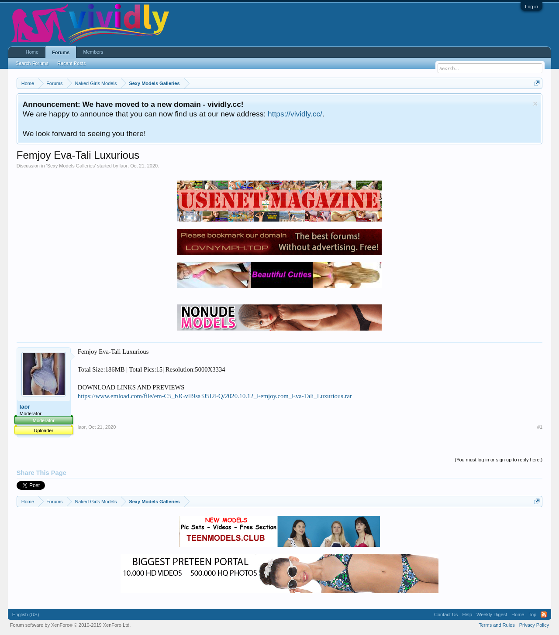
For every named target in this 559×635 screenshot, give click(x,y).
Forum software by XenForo (70, 625)
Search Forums (32, 63)
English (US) (25, 614)
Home (32, 52)
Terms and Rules (497, 625)
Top (532, 614)
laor (124, 165)
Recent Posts (71, 63)
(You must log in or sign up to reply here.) (498, 459)
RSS (544, 614)
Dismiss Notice (535, 103)
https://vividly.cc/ (295, 113)
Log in (531, 6)
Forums (60, 52)
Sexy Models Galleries (71, 165)
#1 (539, 427)
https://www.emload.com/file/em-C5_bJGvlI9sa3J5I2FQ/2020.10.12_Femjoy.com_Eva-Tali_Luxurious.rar (215, 396)
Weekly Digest (491, 614)
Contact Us (446, 614)
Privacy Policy (534, 625)
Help (467, 614)
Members (93, 52)
